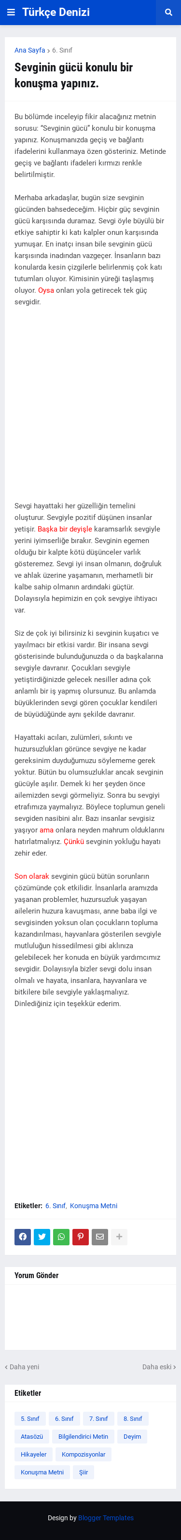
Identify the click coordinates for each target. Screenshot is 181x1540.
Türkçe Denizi (56, 12)
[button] (11, 12)
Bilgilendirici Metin (83, 1436)
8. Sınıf (133, 1418)
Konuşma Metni (93, 1205)
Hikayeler (33, 1454)
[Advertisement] (90, 409)
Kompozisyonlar (83, 1454)
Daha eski (156, 1367)
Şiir (83, 1472)
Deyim (132, 1436)
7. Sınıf (98, 1418)
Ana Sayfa (29, 50)
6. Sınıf (62, 50)
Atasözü (32, 1436)
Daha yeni (24, 1367)
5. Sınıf (30, 1418)
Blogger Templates (106, 1518)
